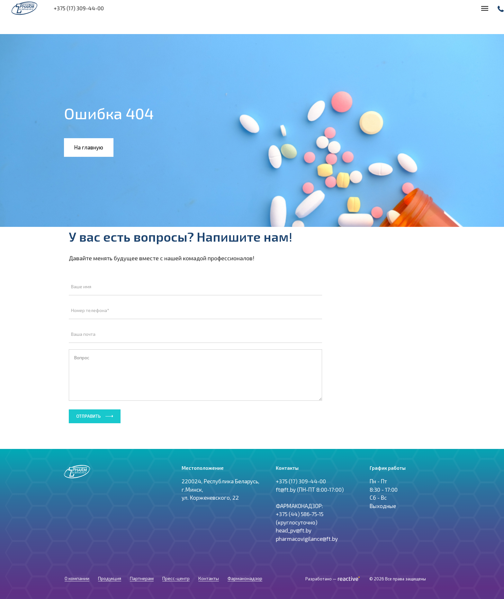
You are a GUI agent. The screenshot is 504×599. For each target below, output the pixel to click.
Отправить (88, 416)
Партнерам (142, 586)
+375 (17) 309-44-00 (301, 496)
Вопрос (195, 375)
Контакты (208, 586)
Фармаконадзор (245, 586)
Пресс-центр (176, 586)
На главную (88, 147)
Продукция (109, 586)
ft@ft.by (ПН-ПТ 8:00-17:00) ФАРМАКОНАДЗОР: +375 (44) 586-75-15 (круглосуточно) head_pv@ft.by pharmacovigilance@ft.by (310, 529)
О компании (77, 586)
